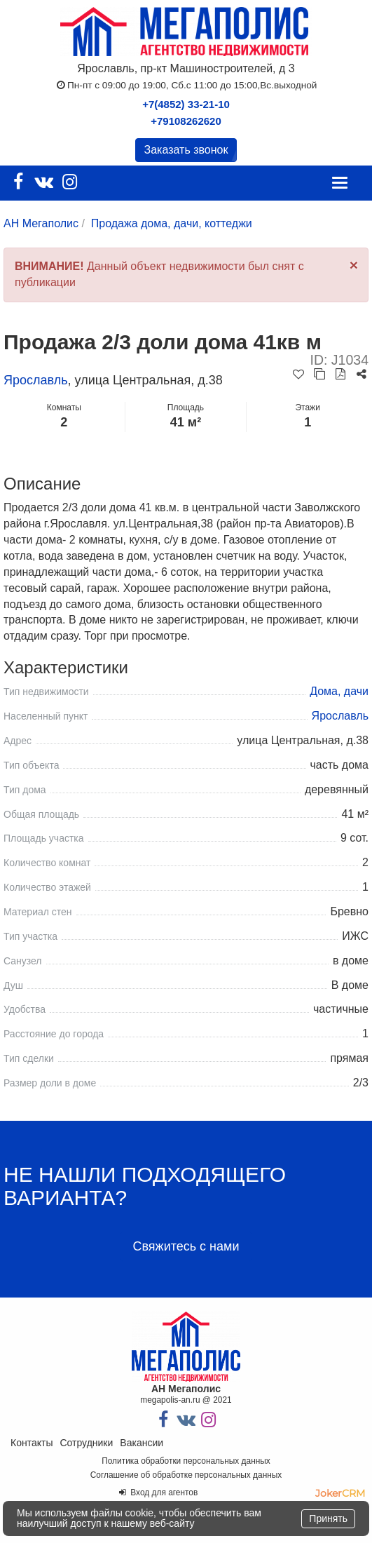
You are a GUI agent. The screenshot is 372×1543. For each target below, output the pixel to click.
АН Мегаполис (41, 223)
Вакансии (141, 1442)
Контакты (32, 1442)
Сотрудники (86, 1442)
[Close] (354, 264)
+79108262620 (186, 121)
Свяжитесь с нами (185, 1246)
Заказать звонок (186, 150)
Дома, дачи (339, 691)
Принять (328, 1518)
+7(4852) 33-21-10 (186, 104)
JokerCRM (340, 1493)
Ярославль (36, 380)
